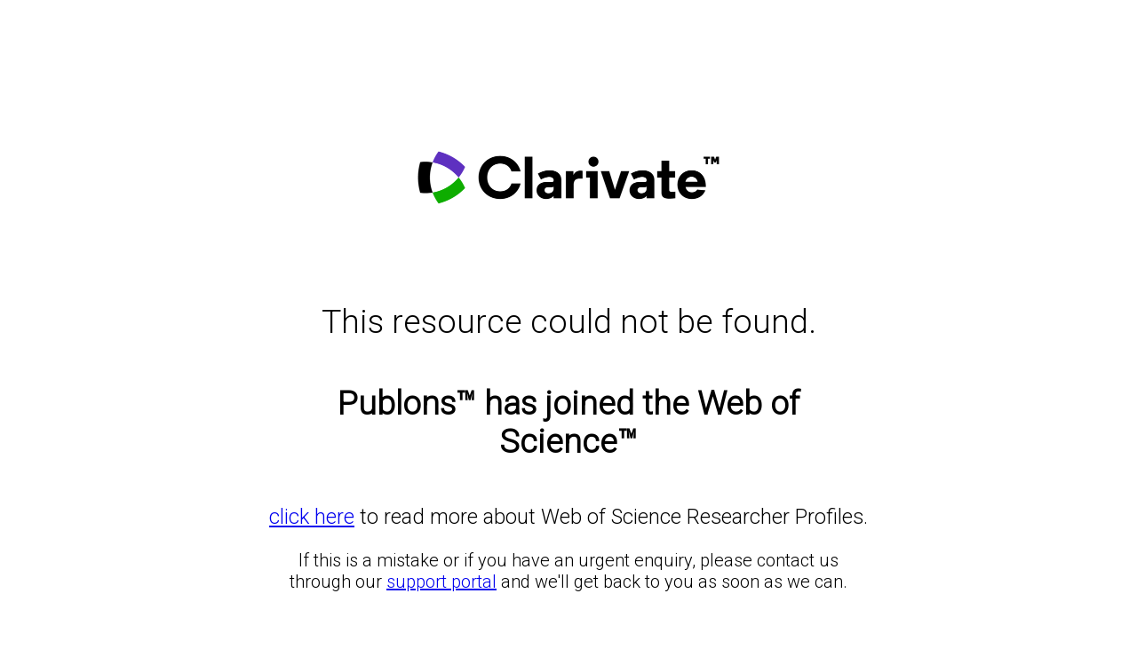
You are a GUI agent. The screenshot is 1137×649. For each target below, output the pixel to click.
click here (311, 516)
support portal (441, 581)
